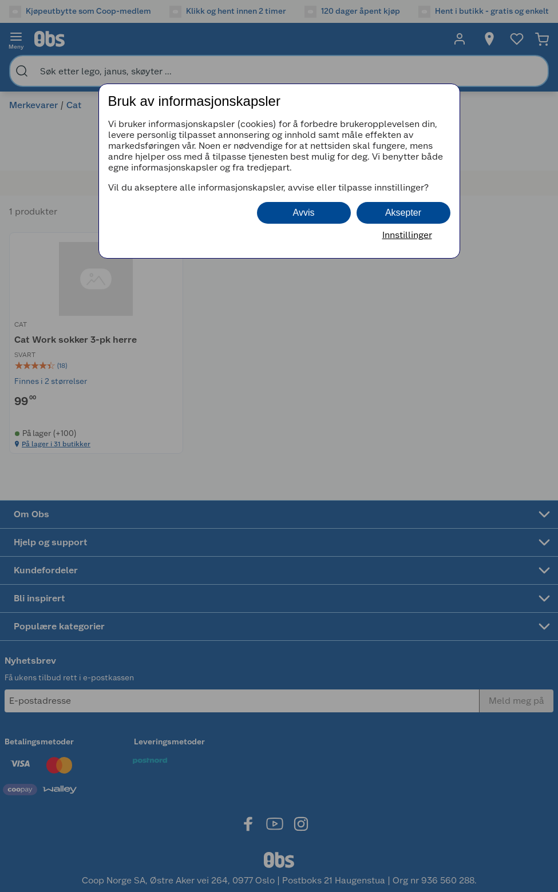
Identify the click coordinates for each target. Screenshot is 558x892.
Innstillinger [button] (407, 234)
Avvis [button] (304, 212)
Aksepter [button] (403, 212)
